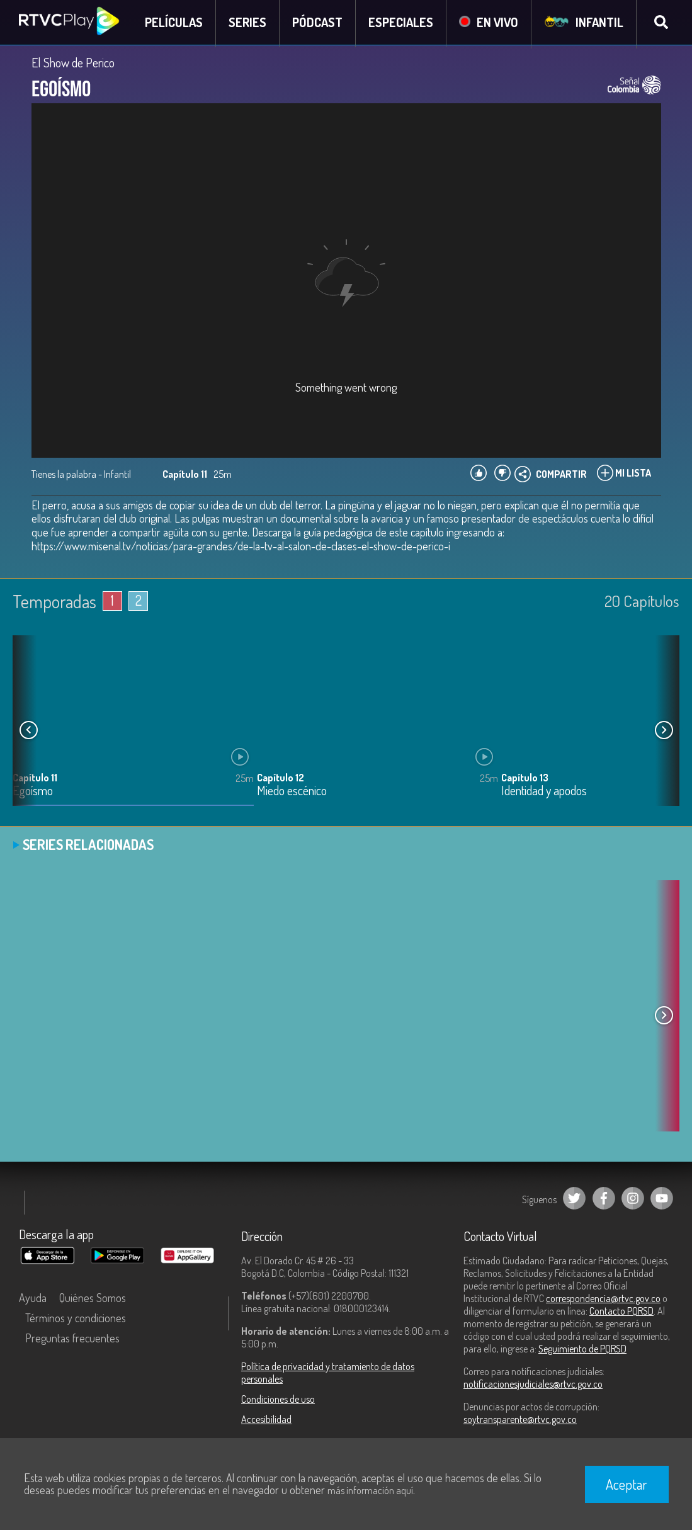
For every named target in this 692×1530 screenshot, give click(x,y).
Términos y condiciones (75, 1319)
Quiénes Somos (92, 1299)
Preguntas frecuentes (72, 1339)
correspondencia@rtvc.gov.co (603, 1299)
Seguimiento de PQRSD (582, 1350)
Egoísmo (33, 792)
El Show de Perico (73, 64)
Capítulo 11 (35, 779)
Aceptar (626, 1484)
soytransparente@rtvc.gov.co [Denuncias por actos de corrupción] (520, 1420)
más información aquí (370, 1490)
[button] (663, 731)
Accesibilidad (266, 1420)
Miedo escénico (292, 792)
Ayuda (33, 1299)
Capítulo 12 (280, 779)
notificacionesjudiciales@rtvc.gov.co (533, 1385)
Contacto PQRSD (621, 1312)
